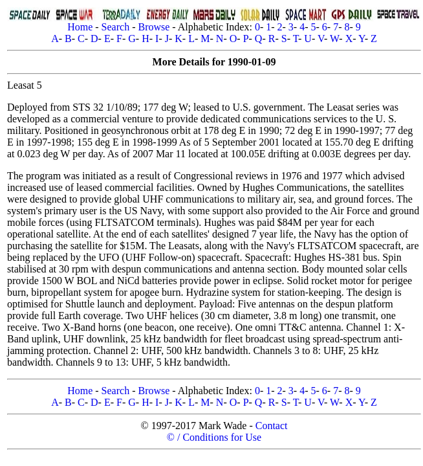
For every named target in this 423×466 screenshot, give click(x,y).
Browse (153, 26)
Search (116, 26)
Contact (271, 425)
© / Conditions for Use (214, 437)
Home (79, 26)
